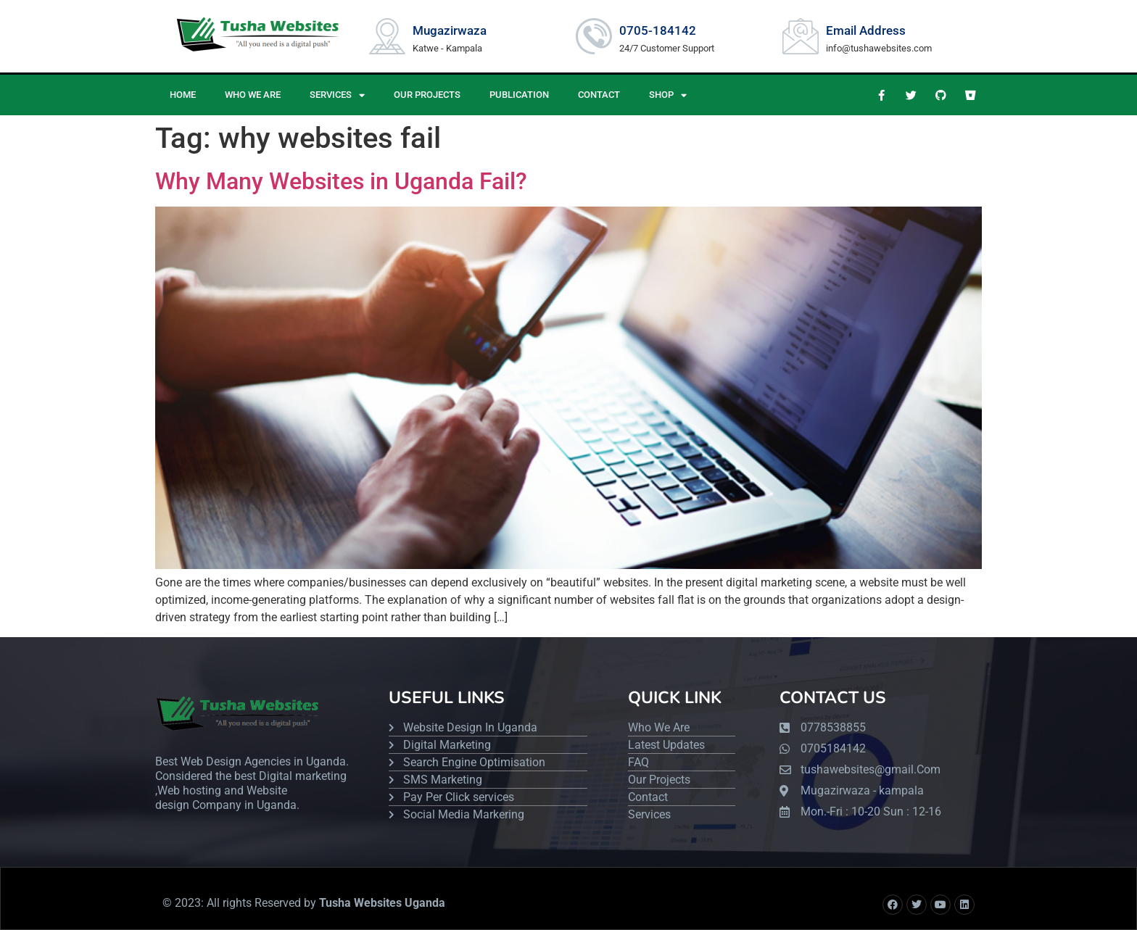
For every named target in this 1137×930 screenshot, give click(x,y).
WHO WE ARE (253, 94)
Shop (668, 95)
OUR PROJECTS (427, 94)
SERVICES (337, 95)
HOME (183, 94)
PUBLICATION (519, 94)
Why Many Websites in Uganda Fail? (341, 181)
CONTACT (599, 94)
